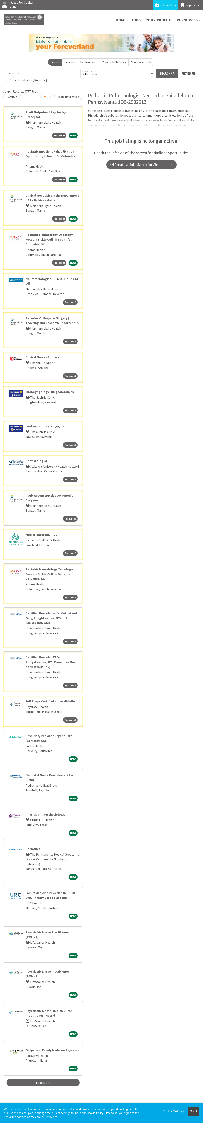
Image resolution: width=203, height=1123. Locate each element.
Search (55, 62)
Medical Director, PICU (42, 535)
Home (121, 20)
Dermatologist (36, 461)
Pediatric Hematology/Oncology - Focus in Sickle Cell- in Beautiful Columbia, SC (50, 239)
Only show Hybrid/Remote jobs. (31, 80)
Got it (193, 1111)
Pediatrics (33, 849)
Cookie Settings (173, 1111)
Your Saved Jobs (141, 62)
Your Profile (158, 20)
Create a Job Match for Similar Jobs (141, 164)
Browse (70, 62)
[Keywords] (42, 73)
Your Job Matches (114, 62)
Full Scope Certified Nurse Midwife (50, 701)
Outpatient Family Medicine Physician (52, 1050)
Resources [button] (187, 20)
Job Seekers (165, 4)
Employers (190, 4)
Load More (43, 1083)
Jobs (136, 20)
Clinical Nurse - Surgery (42, 357)
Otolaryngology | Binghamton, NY (50, 392)
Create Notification (66, 97)
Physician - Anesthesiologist (46, 814)
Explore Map (88, 62)
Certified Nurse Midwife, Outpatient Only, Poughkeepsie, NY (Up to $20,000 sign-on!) (51, 618)
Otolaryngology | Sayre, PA (45, 426)
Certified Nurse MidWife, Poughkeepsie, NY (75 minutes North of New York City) (52, 662)
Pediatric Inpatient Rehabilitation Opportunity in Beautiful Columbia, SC (51, 156)
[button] (188, 73)
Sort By (11, 97)
